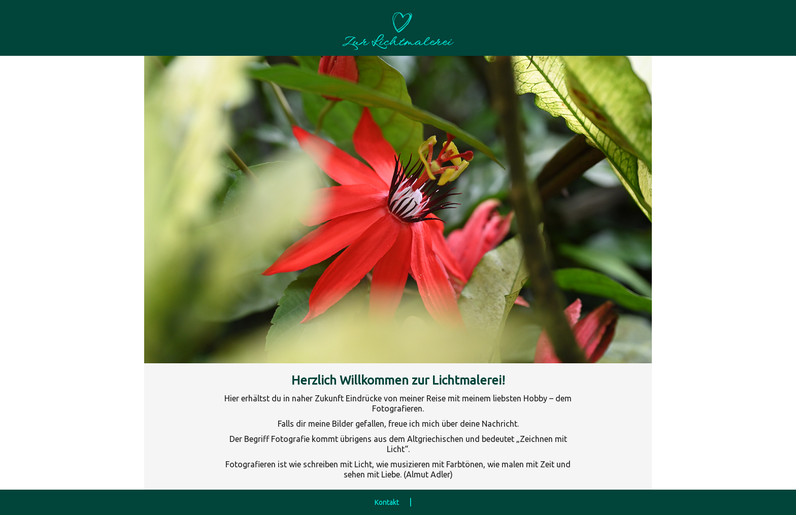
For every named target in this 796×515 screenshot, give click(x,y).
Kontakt (387, 502)
